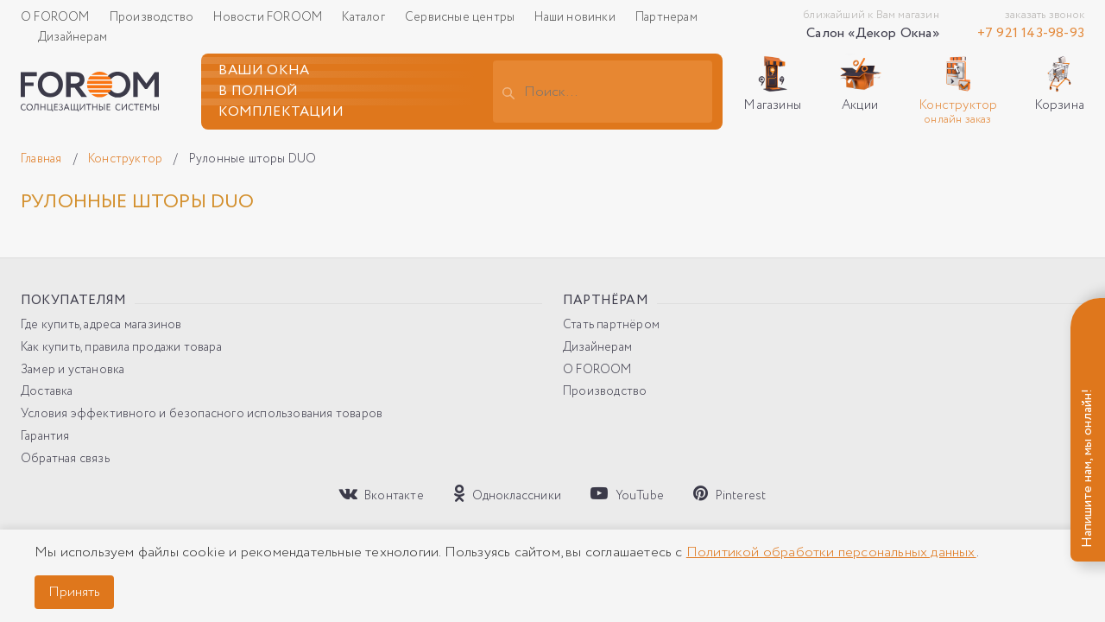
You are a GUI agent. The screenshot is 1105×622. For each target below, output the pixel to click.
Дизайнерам (72, 37)
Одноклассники (507, 494)
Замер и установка (72, 370)
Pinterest (729, 494)
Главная (43, 159)
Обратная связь (65, 459)
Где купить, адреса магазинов (101, 325)
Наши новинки (576, 17)
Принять (74, 592)
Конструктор (126, 159)
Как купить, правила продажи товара (121, 347)
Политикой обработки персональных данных (831, 552)
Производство (153, 17)
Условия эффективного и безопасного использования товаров (201, 414)
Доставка (47, 391)
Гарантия (45, 436)
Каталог (365, 17)
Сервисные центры (461, 17)
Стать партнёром (611, 325)
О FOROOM (56, 17)
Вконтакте (381, 494)
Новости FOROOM (269, 17)
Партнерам (666, 17)
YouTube (627, 494)
